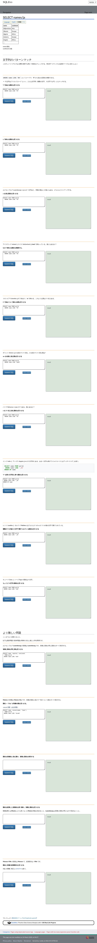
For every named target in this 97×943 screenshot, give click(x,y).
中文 (23, 22)
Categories (6, 931)
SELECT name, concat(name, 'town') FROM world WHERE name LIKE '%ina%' (24, 714)
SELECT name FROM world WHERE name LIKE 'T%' (24, 147)
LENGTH (18, 868)
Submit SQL (9, 101)
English (14, 22)
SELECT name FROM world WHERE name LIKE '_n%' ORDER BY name (24, 483)
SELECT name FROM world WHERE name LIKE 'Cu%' (24, 591)
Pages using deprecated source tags (22, 931)
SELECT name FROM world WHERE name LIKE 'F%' (24, 93)
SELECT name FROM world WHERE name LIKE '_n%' (24, 537)
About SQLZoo (17, 940)
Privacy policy (7, 940)
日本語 (19, 22)
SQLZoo (7, 2)
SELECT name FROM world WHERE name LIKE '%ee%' (24, 364)
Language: (7, 22)
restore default (27, 101)
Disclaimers (27, 940)
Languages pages (39, 931)
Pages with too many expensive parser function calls (63, 931)
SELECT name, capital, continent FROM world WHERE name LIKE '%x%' (24, 657)
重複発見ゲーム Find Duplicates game (24, 917)
